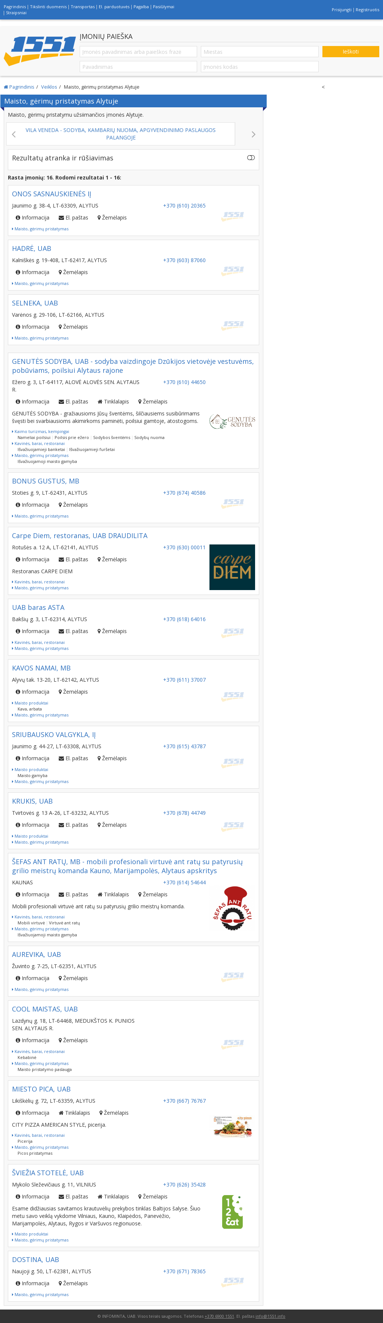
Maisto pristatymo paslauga (45, 1069)
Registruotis (367, 9)
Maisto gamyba (33, 775)
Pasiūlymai (163, 6)
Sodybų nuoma (149, 437)
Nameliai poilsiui (34, 437)
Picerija (25, 1141)
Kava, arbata (30, 709)
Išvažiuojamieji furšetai (92, 449)
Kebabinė (27, 1057)
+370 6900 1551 (219, 1316)
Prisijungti (342, 9)
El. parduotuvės (114, 6)
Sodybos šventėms (111, 437)
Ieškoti (351, 51)
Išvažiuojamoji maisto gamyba (47, 461)
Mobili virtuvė (31, 923)
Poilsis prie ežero (72, 437)
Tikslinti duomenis (48, 6)
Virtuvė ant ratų (64, 923)
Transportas (83, 6)
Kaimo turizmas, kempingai (40, 431)
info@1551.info (270, 1316)
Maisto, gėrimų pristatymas (40, 228)
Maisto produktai (30, 703)
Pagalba (141, 6)
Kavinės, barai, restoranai (38, 443)
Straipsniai (16, 12)
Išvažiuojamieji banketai (41, 449)
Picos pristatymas (35, 1153)
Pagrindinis (15, 6)
